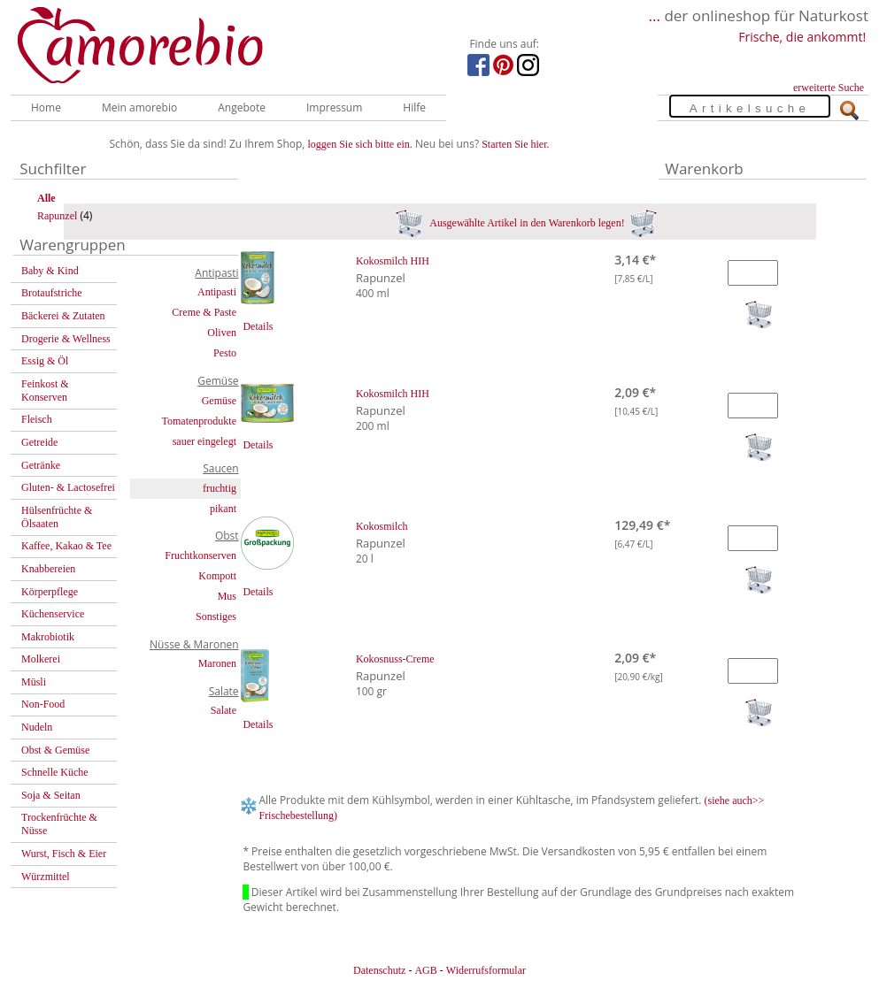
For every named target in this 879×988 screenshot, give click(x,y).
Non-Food (43, 704)
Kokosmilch (382, 526)
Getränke (40, 465)
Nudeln (36, 727)
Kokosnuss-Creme (395, 659)
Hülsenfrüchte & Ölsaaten (56, 517)
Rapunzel (57, 216)
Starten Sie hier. (515, 144)
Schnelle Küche (55, 772)
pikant (223, 508)
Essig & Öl (44, 361)
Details (258, 326)
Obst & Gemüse (55, 750)
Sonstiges (216, 616)
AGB (425, 970)
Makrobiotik (47, 637)
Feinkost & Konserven (45, 390)
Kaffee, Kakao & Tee (66, 546)
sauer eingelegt (204, 441)
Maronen (217, 663)
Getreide (39, 442)
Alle (46, 198)
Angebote (242, 107)
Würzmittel (45, 876)
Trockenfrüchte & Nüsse (59, 824)
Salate (223, 710)
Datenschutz (379, 970)
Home (46, 107)
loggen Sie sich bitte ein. (360, 144)
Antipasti (216, 292)
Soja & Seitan (51, 795)
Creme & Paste (204, 312)
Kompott (217, 576)
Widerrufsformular (486, 970)
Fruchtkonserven (200, 555)
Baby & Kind (50, 270)
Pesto (224, 353)
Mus (227, 596)
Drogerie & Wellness (66, 339)
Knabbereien (48, 569)
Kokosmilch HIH (392, 261)
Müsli (33, 682)
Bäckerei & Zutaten (63, 316)
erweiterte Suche (828, 87)
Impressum (334, 107)
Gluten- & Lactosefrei (68, 487)
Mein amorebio (139, 107)
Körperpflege (49, 592)
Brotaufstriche (51, 293)
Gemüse (219, 400)
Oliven (221, 332)
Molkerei (40, 659)
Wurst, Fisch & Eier (63, 853)
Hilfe (414, 107)
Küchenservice (52, 614)
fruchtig (219, 488)
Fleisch (36, 419)
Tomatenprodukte (199, 421)
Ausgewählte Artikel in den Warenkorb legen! (526, 223)
